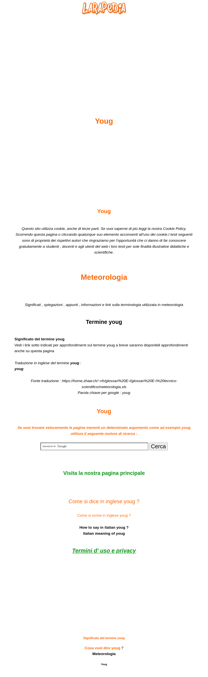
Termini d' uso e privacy (104, 551)
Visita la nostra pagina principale (104, 473)
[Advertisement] (104, 56)
